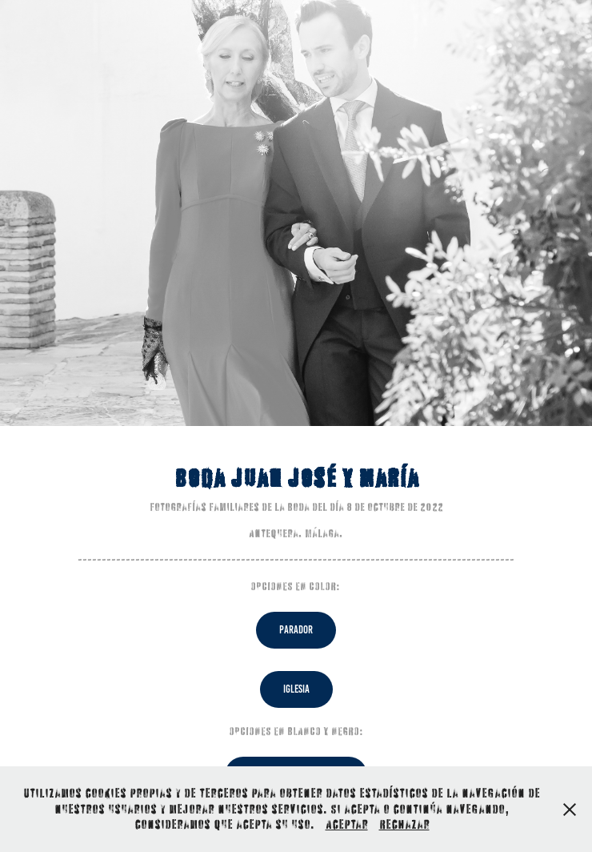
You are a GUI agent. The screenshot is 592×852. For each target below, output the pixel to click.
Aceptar (347, 824)
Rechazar (404, 824)
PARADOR (296, 630)
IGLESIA (296, 689)
